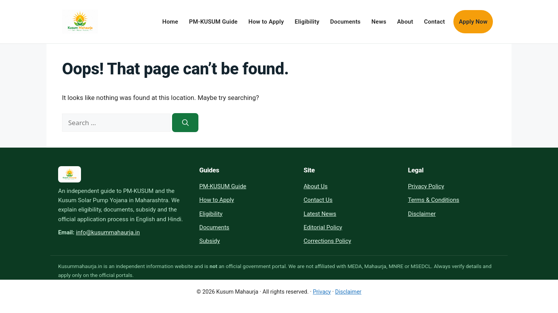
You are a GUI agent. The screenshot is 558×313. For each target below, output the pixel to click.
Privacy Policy (426, 186)
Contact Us (317, 199)
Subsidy (209, 240)
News (379, 21)
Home (170, 21)
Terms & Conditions (433, 199)
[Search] (185, 122)
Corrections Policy (327, 240)
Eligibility (307, 21)
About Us (315, 186)
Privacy (322, 292)
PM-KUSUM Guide (213, 21)
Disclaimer (422, 213)
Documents (345, 21)
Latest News (319, 213)
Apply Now (473, 21)
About (405, 21)
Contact (434, 21)
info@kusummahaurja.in (108, 232)
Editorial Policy (322, 227)
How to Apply (266, 21)
